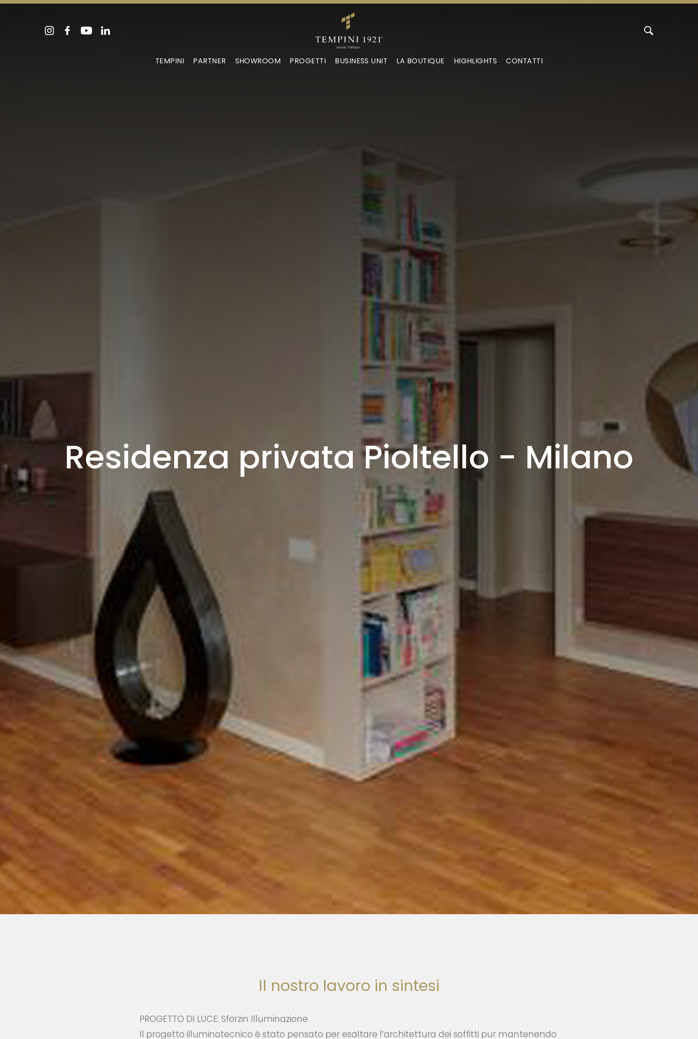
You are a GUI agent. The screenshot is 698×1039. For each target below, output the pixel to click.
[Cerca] (648, 30)
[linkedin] (105, 30)
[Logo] (349, 28)
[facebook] (67, 30)
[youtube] (86, 30)
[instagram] (49, 30)
